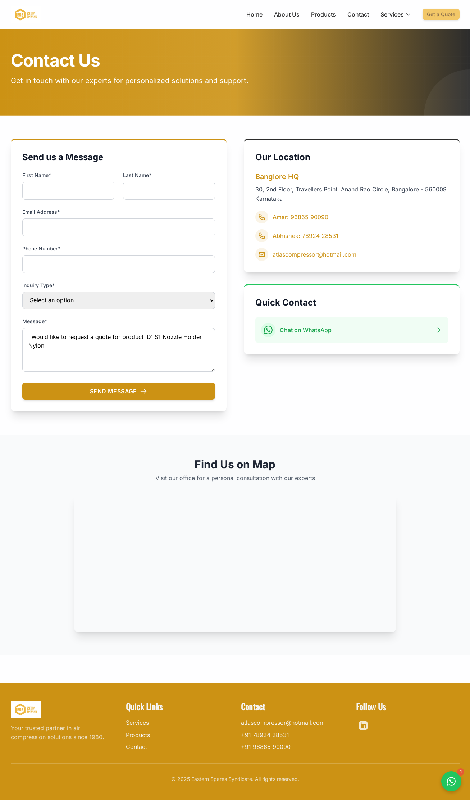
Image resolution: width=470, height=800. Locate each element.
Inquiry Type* (38, 285)
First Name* (36, 175)
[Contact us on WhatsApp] (451, 781)
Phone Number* (41, 248)
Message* (34, 321)
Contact (358, 14)
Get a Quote (441, 14)
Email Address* (41, 212)
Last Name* (137, 175)
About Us (287, 14)
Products (323, 14)
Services (395, 14)
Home (254, 14)
